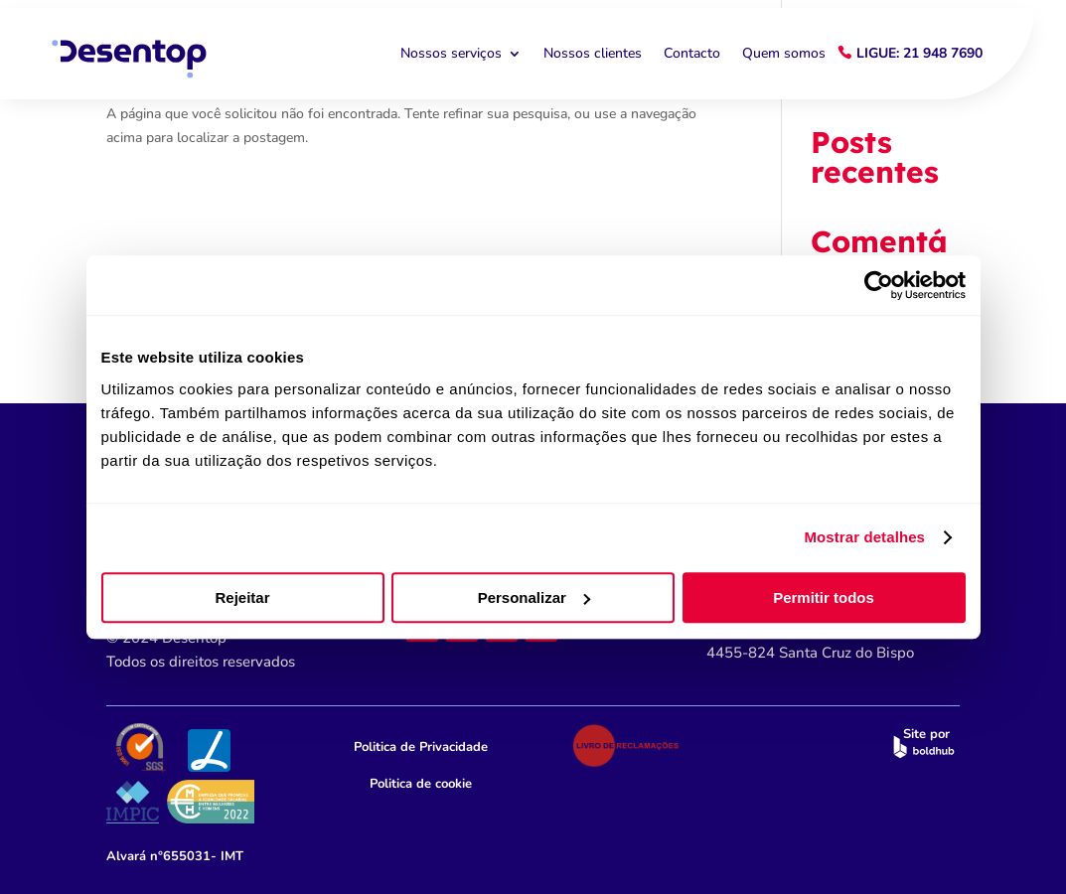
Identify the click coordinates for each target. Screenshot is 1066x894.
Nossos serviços (451, 54)
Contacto (692, 54)
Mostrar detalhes (864, 536)
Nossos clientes (592, 54)
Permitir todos (823, 597)
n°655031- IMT (174, 856)
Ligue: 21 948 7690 (919, 53)
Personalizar (534, 597)
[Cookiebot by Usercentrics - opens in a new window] (879, 285)
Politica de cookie (421, 784)
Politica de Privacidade (421, 747)
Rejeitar (242, 597)
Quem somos (784, 54)
